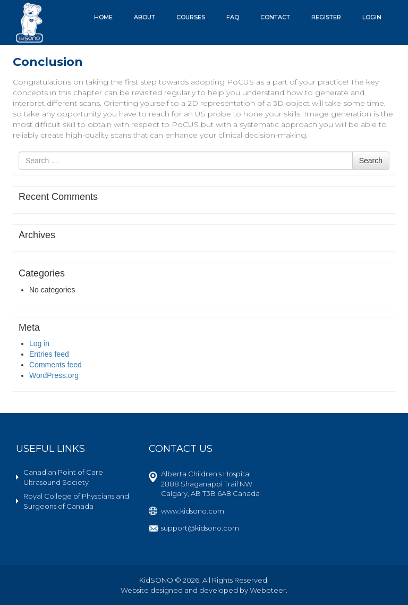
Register (326, 17)
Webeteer (268, 590)
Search (370, 160)
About (144, 17)
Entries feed (49, 354)
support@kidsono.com (200, 528)
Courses (190, 17)
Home (103, 17)
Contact (275, 17)
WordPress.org (54, 375)
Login (371, 17)
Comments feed (55, 364)
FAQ (232, 17)
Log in (39, 343)
